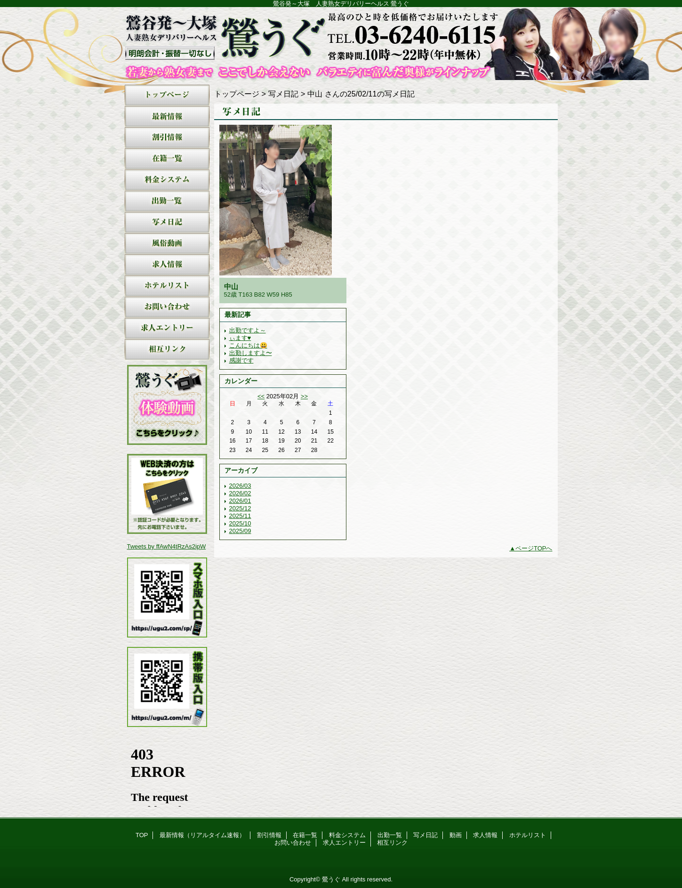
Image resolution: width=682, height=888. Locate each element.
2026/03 (240, 485)
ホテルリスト (167, 286)
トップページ (236, 93)
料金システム (167, 180)
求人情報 (167, 264)
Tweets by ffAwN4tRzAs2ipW (166, 546)
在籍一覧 (167, 159)
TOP (167, 95)
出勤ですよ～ (247, 330)
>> (304, 396)
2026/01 (240, 500)
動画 (167, 243)
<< (261, 396)
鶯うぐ (341, 43)
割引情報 (167, 137)
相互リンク (167, 349)
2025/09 (240, 530)
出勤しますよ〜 (250, 352)
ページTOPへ (534, 548)
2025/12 (240, 508)
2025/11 (240, 515)
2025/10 (240, 523)
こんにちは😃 (248, 345)
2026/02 (240, 493)
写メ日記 (167, 222)
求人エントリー (167, 328)
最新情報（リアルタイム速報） (167, 116)
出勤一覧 (167, 201)
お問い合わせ (167, 307)
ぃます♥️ (240, 337)
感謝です (241, 360)
